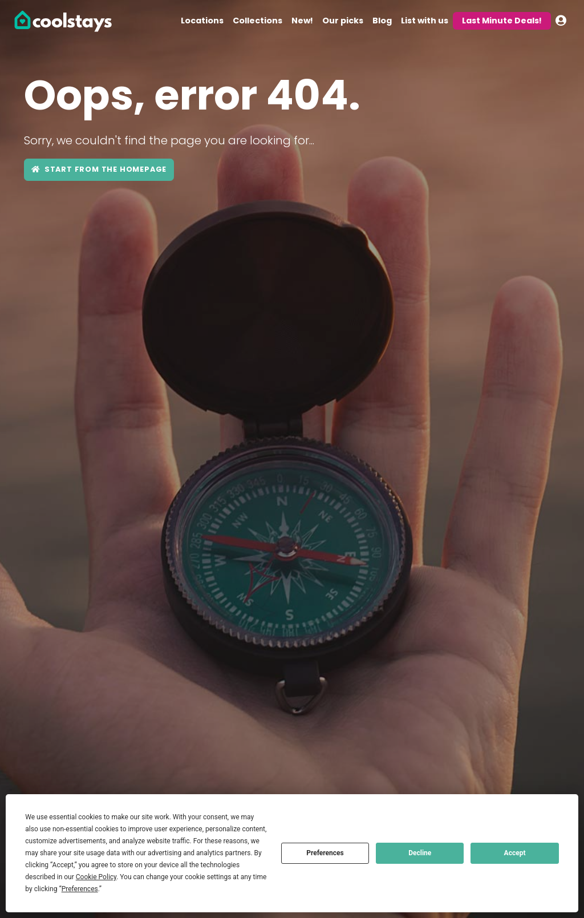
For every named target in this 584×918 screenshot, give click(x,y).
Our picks (342, 20)
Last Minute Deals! (502, 20)
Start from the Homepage (99, 169)
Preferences (325, 853)
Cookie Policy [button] (96, 877)
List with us (424, 20)
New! (302, 20)
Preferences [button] (80, 889)
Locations (202, 20)
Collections (257, 20)
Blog (382, 20)
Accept (515, 853)
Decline (419, 853)
